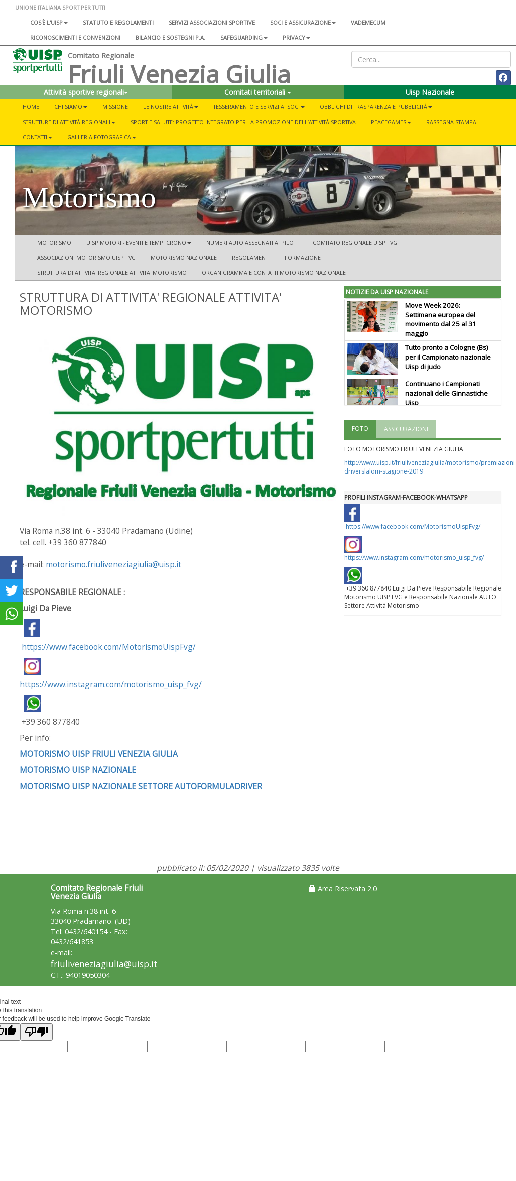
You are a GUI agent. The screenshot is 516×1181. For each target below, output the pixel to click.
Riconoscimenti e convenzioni (75, 37)
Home (31, 106)
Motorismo (54, 242)
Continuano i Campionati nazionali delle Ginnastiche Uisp (446, 393)
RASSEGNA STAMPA (451, 122)
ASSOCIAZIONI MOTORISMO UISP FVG (86, 257)
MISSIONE (115, 106)
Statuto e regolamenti (118, 22)
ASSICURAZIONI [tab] (406, 429)
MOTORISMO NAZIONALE (184, 257)
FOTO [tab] (360, 428)
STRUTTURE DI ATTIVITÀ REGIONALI (69, 122)
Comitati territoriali (257, 92)
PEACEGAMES (391, 122)
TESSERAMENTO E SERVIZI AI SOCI (259, 106)
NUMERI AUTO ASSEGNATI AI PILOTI (252, 242)
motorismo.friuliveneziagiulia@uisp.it (113, 564)
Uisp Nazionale (430, 92)
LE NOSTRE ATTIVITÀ (170, 106)
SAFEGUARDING (244, 37)
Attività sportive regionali (86, 92)
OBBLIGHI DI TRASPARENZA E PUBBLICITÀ (376, 106)
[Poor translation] (37, 1032)
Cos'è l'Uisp (49, 22)
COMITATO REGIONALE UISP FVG (355, 242)
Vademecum (368, 22)
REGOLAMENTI (251, 257)
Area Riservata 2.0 (343, 888)
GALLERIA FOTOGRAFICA (101, 137)
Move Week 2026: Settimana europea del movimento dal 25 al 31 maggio (440, 319)
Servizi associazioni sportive (212, 22)
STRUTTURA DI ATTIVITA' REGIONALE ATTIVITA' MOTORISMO (112, 272)
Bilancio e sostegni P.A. (170, 37)
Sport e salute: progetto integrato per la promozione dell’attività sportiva (243, 122)
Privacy (296, 37)
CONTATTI (37, 137)
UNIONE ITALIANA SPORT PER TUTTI (60, 7)
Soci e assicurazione (303, 22)
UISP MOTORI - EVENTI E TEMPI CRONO (138, 242)
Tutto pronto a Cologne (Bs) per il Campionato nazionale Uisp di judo (448, 357)
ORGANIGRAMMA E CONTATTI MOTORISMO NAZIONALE (274, 272)
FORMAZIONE (303, 257)
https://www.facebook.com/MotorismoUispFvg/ (109, 646)
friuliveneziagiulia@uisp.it (104, 964)
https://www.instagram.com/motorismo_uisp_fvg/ (111, 674)
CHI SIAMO (70, 106)
